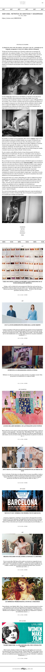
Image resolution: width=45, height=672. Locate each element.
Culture (23, 621)
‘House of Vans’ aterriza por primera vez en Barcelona (22, 513)
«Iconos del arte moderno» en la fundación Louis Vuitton (22, 426)
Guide (23, 488)
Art (22, 246)
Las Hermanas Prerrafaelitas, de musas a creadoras (22, 601)
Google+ (2, 671)
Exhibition (23, 389)
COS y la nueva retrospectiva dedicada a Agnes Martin (22, 325)
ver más (25, 338)
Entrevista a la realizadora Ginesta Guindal (22, 370)
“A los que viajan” (28, 162)
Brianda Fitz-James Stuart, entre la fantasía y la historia (22, 556)
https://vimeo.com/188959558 (11, 18)
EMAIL (22, 235)
